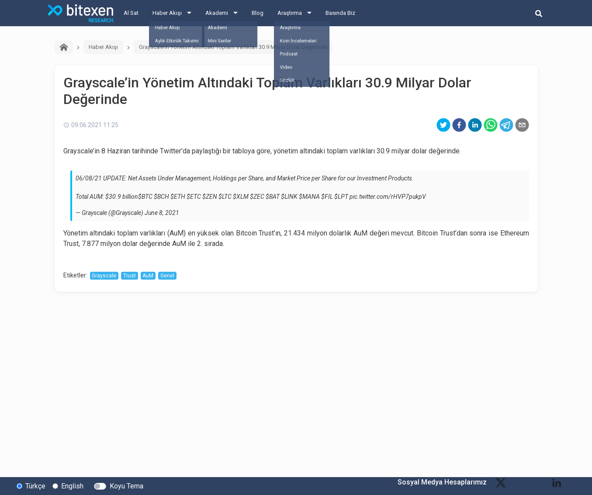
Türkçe (35, 485)
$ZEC (257, 196)
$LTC (225, 196)
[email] (522, 125)
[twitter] (443, 125)
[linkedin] (475, 125)
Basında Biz (340, 13)
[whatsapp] (491, 125)
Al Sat (131, 13)
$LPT (341, 196)
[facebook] (459, 125)
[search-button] (539, 13)
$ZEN (209, 196)
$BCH (161, 196)
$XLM (241, 196)
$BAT (273, 196)
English (72, 485)
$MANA (309, 196)
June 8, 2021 (162, 212)
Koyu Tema (126, 485)
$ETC (194, 196)
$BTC (145, 196)
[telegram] (506, 125)
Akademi (216, 13)
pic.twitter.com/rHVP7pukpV (388, 196)
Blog (257, 13)
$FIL (327, 196)
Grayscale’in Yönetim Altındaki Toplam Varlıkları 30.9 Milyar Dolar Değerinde (233, 47)
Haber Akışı (167, 13)
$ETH (177, 196)
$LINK (289, 196)
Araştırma (289, 13)
